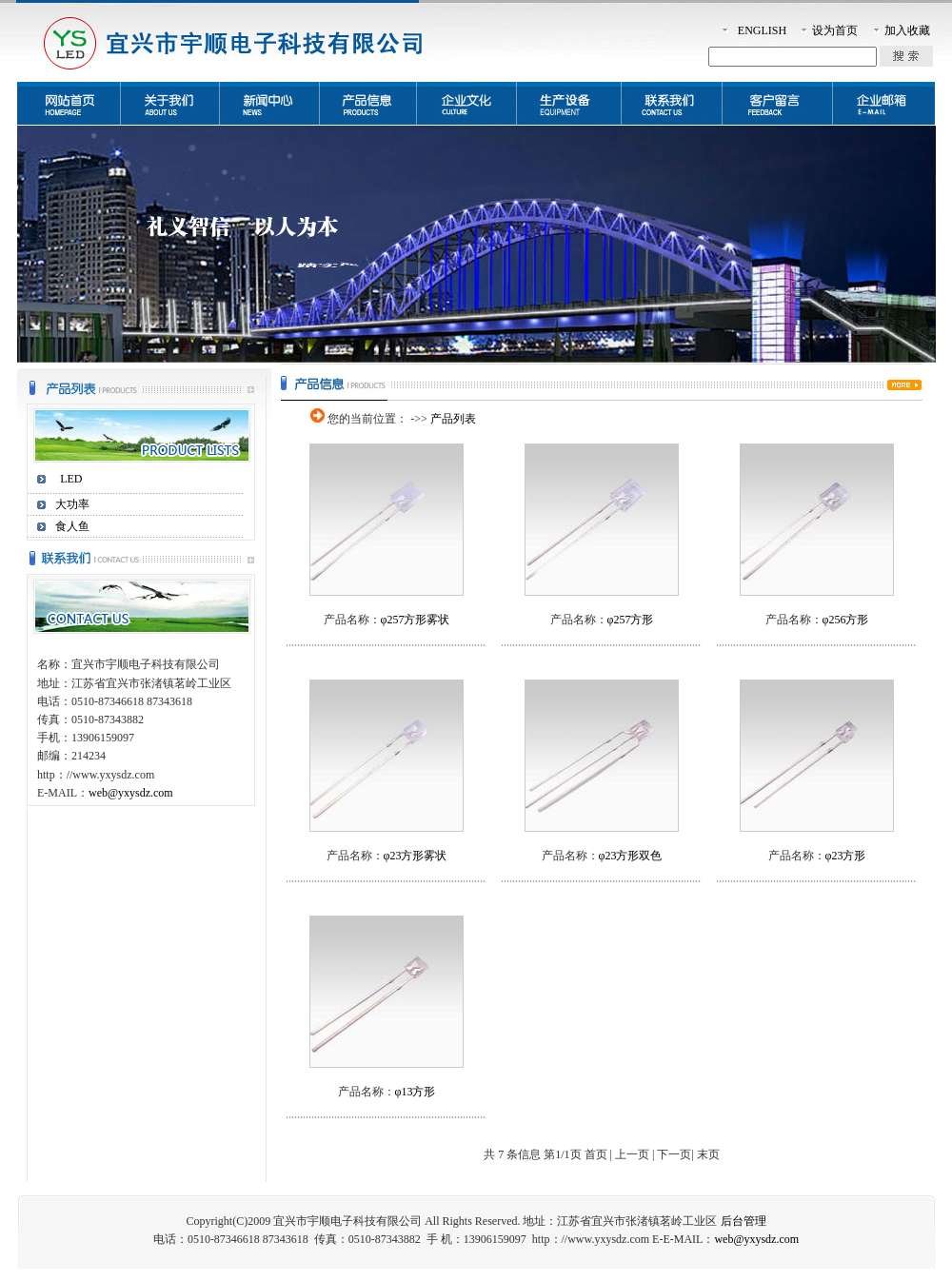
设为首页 (835, 30)
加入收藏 (907, 30)
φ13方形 (415, 1091)
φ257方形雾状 (415, 619)
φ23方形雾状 (415, 855)
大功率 (72, 504)
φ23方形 (845, 855)
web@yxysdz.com (131, 792)
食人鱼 (72, 526)
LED (71, 478)
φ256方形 (846, 619)
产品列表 (453, 418)
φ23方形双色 (631, 855)
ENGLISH (762, 30)
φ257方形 (630, 619)
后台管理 (743, 1221)
